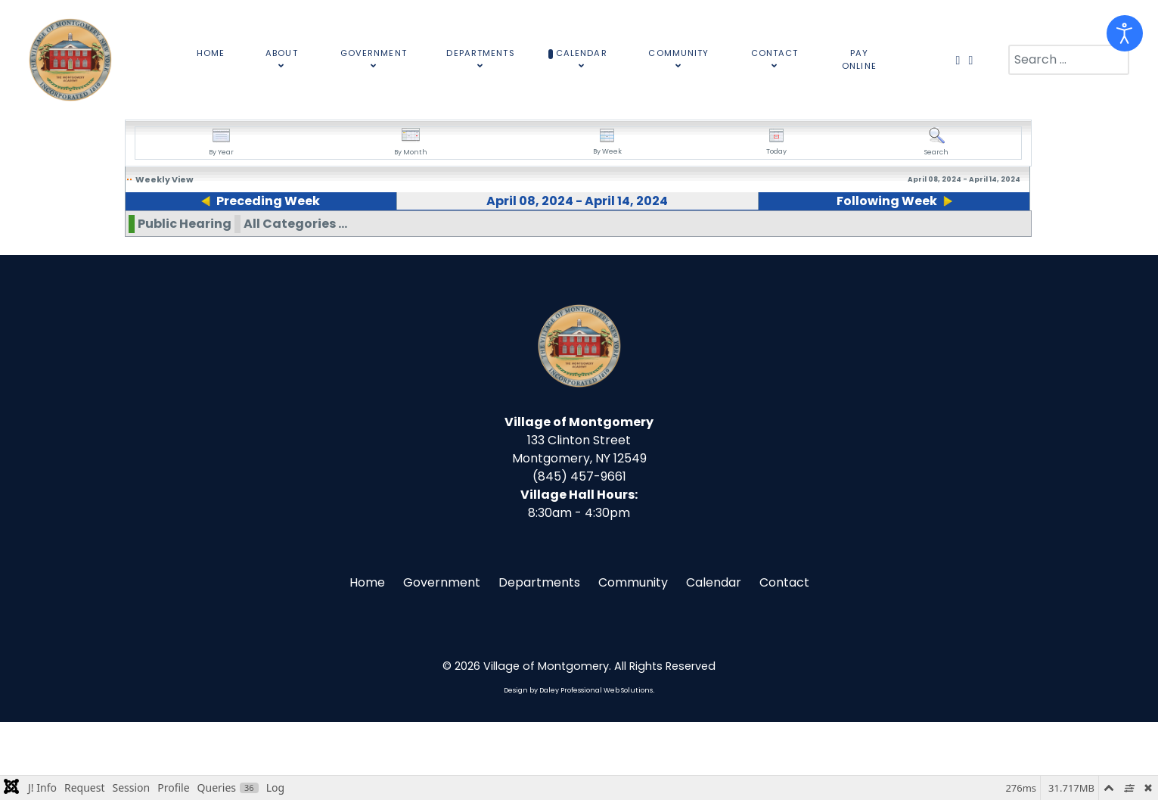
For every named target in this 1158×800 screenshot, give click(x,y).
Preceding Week (262, 201)
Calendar (713, 660)
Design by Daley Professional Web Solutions (578, 768)
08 (132, 235)
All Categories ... (295, 301)
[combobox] (1068, 60)
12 (647, 235)
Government (441, 660)
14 (907, 235)
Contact (784, 660)
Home (367, 660)
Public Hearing (184, 301)
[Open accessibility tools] (1125, 33)
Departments (539, 660)
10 (389, 235)
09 (261, 235)
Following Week (892, 201)
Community (633, 660)
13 (776, 235)
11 (516, 235)
